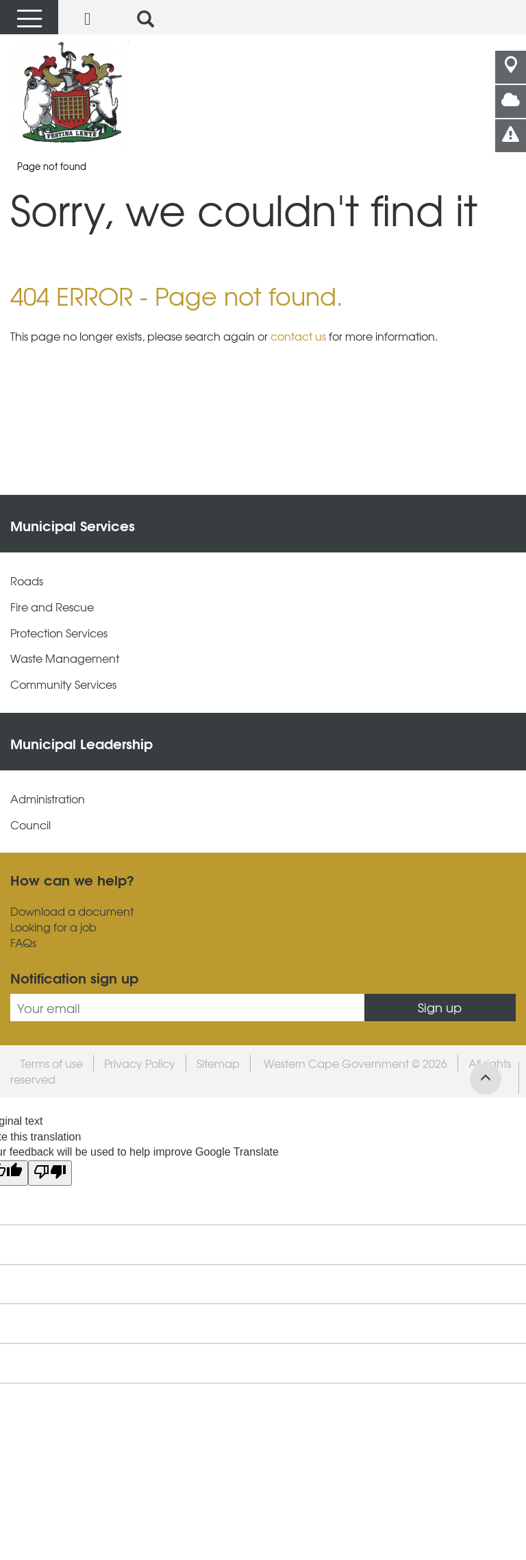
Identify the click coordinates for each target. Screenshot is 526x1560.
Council (30, 825)
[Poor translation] (50, 1173)
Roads (26, 581)
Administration (47, 799)
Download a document (72, 911)
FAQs (23, 943)
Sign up (440, 1007)
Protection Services (59, 633)
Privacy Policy (139, 1063)
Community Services (63, 684)
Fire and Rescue (52, 607)
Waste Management (64, 658)
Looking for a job (53, 927)
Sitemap (218, 1063)
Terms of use (52, 1063)
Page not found (51, 166)
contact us (298, 336)
